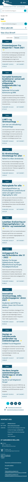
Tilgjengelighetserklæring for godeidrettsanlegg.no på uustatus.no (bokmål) (15, 472)
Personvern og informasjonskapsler (13, 462)
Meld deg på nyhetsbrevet (15, 407)
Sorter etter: (10, 37)
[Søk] (25, 11)
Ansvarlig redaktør (9, 465)
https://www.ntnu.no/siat (14, 425)
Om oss (6, 468)
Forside (3, 15)
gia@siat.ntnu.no (11, 423)
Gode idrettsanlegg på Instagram (15, 409)
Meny (24, 2)
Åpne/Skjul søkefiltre (25, 27)
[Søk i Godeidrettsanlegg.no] (14, 10)
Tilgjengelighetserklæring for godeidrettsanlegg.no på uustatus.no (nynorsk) (16, 475)
